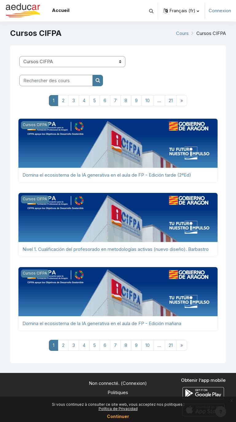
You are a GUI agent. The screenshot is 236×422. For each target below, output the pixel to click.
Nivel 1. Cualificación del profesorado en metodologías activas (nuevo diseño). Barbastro (115, 249)
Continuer (118, 416)
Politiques (118, 392)
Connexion (220, 10)
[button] (151, 10)
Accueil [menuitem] (60, 10)
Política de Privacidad (118, 408)
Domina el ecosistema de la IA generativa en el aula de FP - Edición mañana (101, 323)
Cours (182, 33)
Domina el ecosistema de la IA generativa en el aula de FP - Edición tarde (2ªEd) (106, 175)
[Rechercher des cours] (56, 80)
